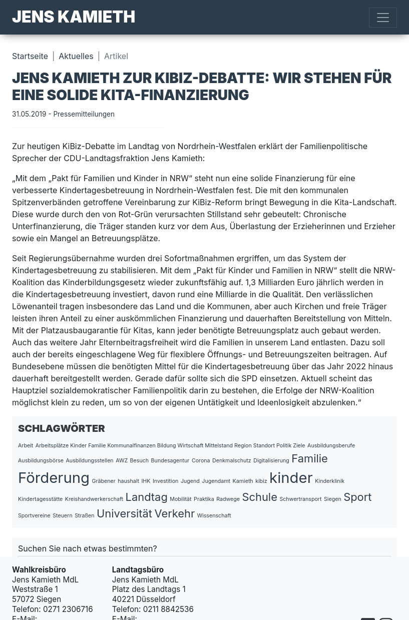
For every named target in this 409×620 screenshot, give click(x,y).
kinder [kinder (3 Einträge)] (291, 477)
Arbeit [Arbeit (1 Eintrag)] (25, 445)
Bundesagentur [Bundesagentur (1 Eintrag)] (170, 460)
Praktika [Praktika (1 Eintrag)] (204, 499)
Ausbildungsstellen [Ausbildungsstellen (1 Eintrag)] (90, 460)
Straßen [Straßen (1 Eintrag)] (84, 515)
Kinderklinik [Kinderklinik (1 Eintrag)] (329, 481)
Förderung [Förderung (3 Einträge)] (54, 477)
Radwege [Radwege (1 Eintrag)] (228, 499)
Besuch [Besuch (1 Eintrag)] (139, 460)
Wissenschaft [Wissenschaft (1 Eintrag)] (214, 515)
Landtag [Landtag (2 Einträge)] (147, 496)
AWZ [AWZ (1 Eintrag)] (122, 460)
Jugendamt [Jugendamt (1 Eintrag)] (216, 481)
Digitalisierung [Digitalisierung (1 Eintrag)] (271, 460)
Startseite (30, 56)
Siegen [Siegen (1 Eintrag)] (332, 499)
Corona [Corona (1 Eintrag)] (201, 460)
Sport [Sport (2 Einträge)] (357, 496)
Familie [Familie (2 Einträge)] (309, 458)
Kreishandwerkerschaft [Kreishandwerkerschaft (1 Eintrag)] (94, 499)
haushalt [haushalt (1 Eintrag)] (128, 481)
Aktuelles (76, 56)
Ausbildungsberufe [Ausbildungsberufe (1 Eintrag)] (331, 445)
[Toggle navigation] (383, 18)
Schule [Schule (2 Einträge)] (259, 496)
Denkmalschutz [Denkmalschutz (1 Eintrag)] (231, 460)
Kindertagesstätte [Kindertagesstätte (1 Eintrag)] (40, 499)
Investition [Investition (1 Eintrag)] (165, 481)
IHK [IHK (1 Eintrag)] (145, 481)
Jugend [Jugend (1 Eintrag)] (190, 481)
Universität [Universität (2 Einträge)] (124, 513)
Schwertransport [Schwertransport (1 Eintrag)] (300, 499)
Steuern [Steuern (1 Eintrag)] (62, 515)
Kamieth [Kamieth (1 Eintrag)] (243, 481)
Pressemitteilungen (84, 114)
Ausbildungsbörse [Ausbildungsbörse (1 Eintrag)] (41, 460)
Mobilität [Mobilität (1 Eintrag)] (180, 499)
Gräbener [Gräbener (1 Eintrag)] (104, 481)
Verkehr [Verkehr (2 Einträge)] (174, 513)
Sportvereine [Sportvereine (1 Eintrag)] (34, 515)
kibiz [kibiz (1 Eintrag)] (261, 481)
